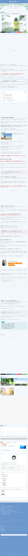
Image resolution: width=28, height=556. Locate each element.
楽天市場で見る (18, 263)
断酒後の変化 (14, 482)
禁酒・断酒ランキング (4, 495)
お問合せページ (4, 530)
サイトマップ (3, 528)
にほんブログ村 (3, 492)
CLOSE (25, 92)
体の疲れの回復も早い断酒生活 (7, 94)
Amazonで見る (11, 263)
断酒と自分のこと (15, 485)
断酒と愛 (15, 484)
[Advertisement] (14, 42)
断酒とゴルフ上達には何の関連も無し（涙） (9, 100)
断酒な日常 (15, 476)
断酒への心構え (14, 478)
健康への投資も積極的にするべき (8, 98)
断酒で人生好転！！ (14, 1)
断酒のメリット (2, 12)
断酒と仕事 (15, 483)
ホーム (2, 525)
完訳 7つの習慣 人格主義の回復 (12, 261)
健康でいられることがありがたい (7, 97)
